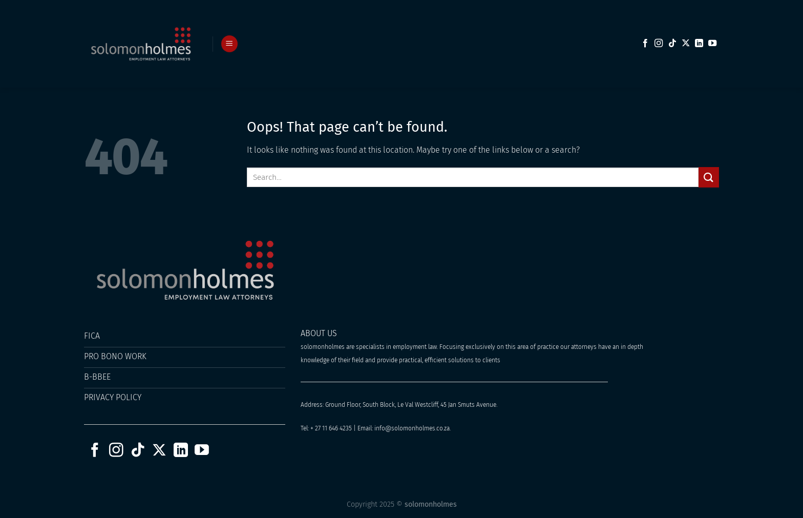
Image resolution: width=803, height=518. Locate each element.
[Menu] (229, 43)
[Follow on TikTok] (672, 43)
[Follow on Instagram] (658, 43)
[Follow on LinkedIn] (699, 43)
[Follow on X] (686, 43)
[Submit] (709, 177)
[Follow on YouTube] (712, 43)
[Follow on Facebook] (645, 43)
